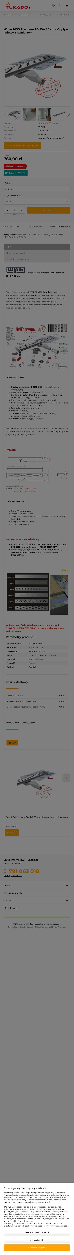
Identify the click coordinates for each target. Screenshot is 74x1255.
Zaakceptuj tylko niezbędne (37, 1232)
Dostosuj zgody (37, 1240)
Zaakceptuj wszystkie (37, 1248)
